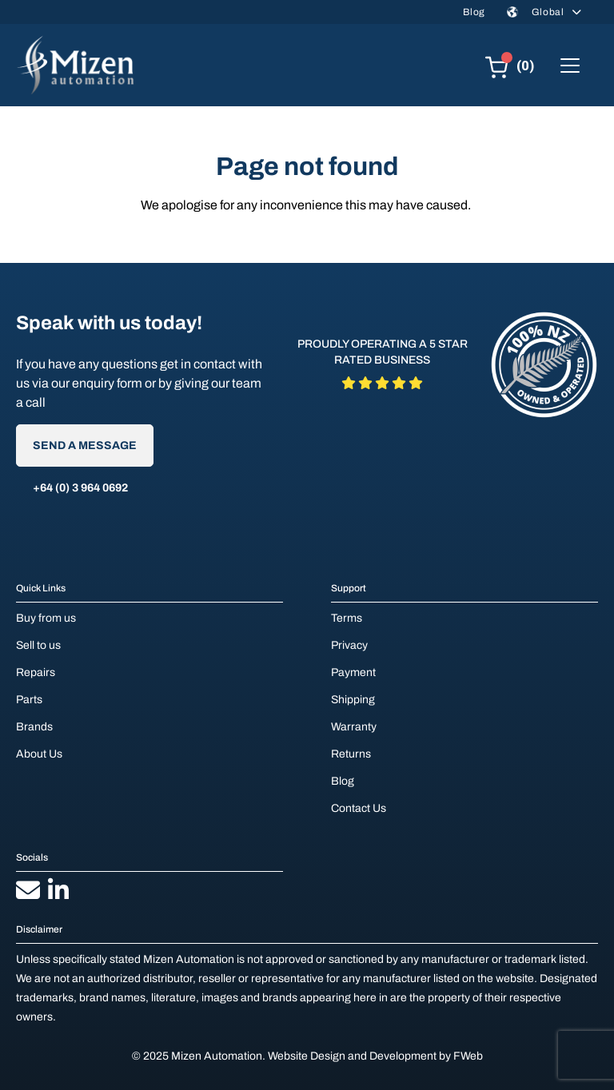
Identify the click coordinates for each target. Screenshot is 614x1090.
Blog (473, 12)
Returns (351, 754)
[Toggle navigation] (570, 66)
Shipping (353, 700)
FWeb (468, 1056)
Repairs (35, 672)
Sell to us (38, 645)
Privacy (349, 645)
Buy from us (46, 618)
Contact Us (358, 808)
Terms (346, 618)
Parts (29, 700)
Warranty (354, 727)
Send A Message (85, 446)
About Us (39, 754)
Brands (34, 727)
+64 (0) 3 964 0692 (80, 488)
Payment (353, 672)
